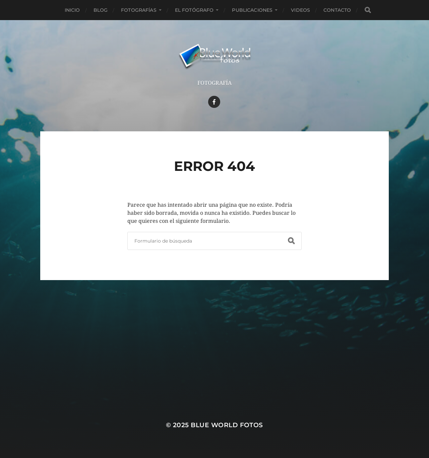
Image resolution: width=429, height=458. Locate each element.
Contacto (337, 10)
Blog (101, 10)
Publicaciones (252, 10)
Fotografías (139, 10)
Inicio (72, 10)
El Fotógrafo (194, 10)
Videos (300, 10)
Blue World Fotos (227, 425)
